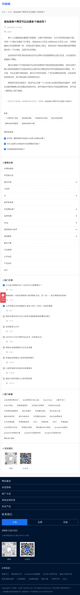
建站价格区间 (9, 416)
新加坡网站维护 (8, 579)
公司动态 (8, 257)
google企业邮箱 (61, 427)
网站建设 (6, 481)
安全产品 (6, 506)
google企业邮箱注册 (12, 433)
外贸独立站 (8, 175)
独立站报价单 (24, 416)
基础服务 (8, 236)
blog (6, 223)
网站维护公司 (16, 574)
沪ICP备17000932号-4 (61, 588)
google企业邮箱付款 (53, 433)
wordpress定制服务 (33, 574)
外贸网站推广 (9, 209)
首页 (4, 12)
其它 (6, 270)
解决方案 (8, 243)
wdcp (64, 579)
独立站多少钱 (55, 411)
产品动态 (8, 263)
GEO (55, 422)
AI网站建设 (8, 168)
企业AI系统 (8, 405)
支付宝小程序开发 (50, 574)
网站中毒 (44, 579)
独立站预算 (26, 411)
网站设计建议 (9, 438)
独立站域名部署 (57, 118)
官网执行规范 (27, 427)
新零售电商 (8, 202)
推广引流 (6, 494)
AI (5, 196)
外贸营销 (6, 487)
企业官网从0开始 (10, 427)
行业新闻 (8, 250)
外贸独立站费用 (38, 405)
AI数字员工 (60, 400)
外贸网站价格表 (39, 416)
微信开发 (8, 182)
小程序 (7, 189)
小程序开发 (55, 579)
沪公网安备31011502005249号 (41, 591)
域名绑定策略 (26, 118)
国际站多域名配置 (11, 123)
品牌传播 (8, 216)
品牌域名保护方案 (28, 123)
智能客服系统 (22, 405)
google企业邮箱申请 (32, 433)
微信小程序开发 (66, 574)
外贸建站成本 (40, 411)
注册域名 (18, 38)
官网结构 (44, 422)
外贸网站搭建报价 (11, 411)
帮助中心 (5, 574)
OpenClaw (47, 400)
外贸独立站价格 (54, 405)
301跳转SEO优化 (41, 118)
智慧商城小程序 (10, 229)
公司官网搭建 (9, 422)
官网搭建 (64, 422)
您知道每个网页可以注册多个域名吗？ (59, 101)
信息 (10, 12)
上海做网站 (21, 579)
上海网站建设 (33, 579)
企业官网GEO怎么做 (31, 400)
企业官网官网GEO (11, 400)
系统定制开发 (8, 500)
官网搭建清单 (24, 422)
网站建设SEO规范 (43, 427)
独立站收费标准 (56, 416)
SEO (35, 422)
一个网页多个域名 (11, 118)
